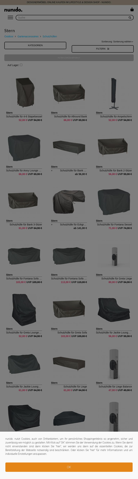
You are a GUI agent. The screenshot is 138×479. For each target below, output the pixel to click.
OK (69, 467)
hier (58, 446)
